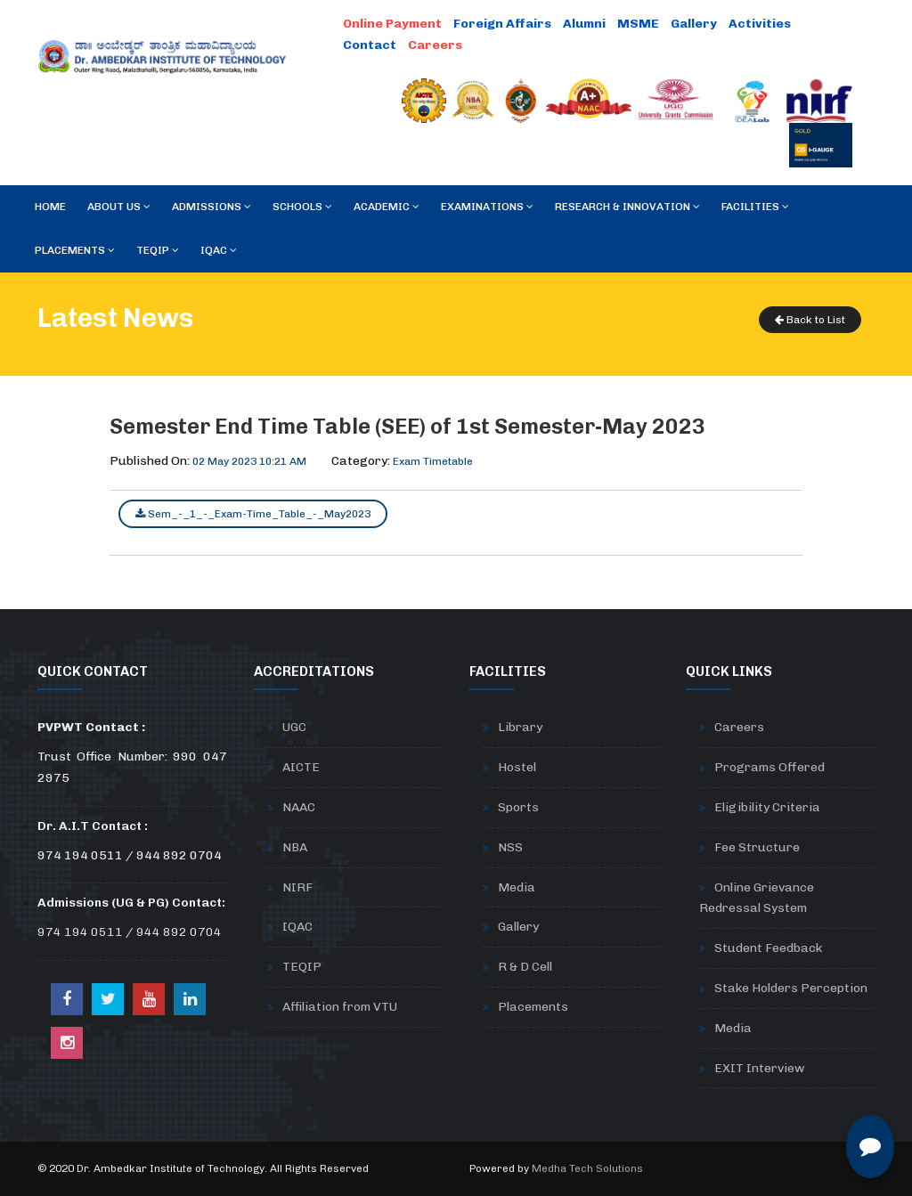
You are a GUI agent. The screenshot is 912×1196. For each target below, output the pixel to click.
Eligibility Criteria (767, 807)
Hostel (517, 767)
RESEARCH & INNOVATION (627, 206)
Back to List (810, 319)
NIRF (297, 887)
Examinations (487, 206)
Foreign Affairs (502, 23)
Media (516, 887)
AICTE (301, 767)
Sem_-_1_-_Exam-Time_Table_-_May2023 (252, 514)
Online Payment (392, 23)
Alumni (584, 23)
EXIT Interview (759, 1068)
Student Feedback (768, 948)
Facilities (755, 206)
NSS (510, 847)
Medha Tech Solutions (587, 1168)
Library (520, 727)
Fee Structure (757, 847)
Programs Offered (769, 767)
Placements (75, 250)
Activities (760, 23)
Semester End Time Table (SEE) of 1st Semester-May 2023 (407, 426)
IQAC (218, 250)
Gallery (694, 23)
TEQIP (157, 250)
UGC (294, 727)
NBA (294, 847)
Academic (386, 206)
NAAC (298, 807)
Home (50, 206)
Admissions (211, 206)
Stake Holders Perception (790, 988)
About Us (119, 206)
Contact (369, 45)
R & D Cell (525, 966)
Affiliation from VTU (339, 1006)
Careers (435, 45)
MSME (638, 23)
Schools (302, 206)
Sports (518, 807)
